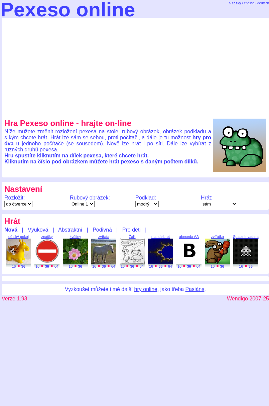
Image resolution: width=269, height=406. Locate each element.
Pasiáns (195, 289)
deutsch (263, 3)
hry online (145, 289)
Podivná (102, 230)
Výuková (38, 230)
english (249, 3)
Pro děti (131, 230)
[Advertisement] (86, 67)
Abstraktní (70, 230)
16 (14, 266)
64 (56, 266)
